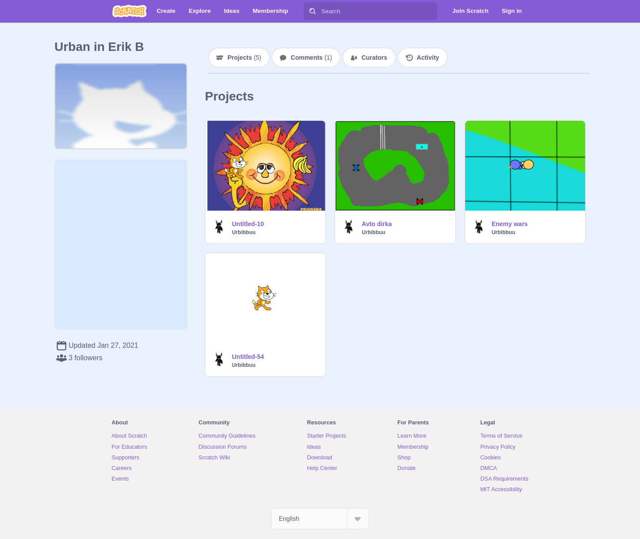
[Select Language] (320, 518)
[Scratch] (129, 11)
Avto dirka (377, 223)
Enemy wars (510, 223)
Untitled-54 (248, 356)
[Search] (312, 11)
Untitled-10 (248, 223)
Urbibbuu (243, 232)
